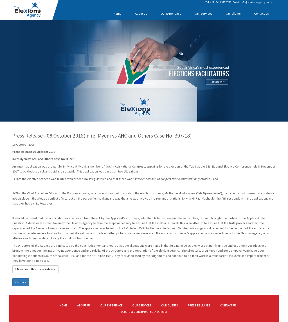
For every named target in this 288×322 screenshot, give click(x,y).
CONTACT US (228, 305)
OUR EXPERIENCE (111, 305)
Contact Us (261, 14)
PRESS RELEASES (199, 305)
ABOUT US (84, 305)
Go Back (20, 282)
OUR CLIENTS (169, 305)
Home (118, 14)
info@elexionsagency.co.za (256, 2)
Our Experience (171, 14)
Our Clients (233, 14)
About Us (141, 14)
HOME (64, 305)
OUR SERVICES (141, 305)
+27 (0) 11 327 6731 (220, 2)
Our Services (203, 14)
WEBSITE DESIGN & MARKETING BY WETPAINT (144, 311)
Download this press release (35, 269)
